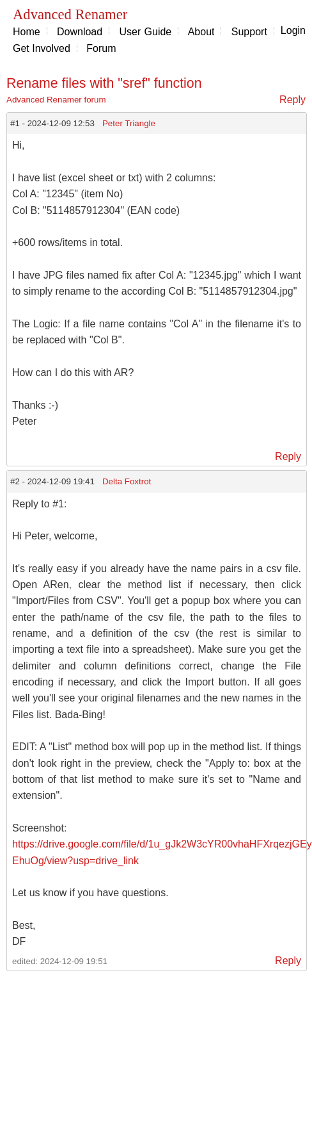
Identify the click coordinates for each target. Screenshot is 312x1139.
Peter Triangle (128, 123)
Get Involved (41, 48)
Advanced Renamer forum (56, 99)
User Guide (145, 31)
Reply (292, 99)
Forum (101, 48)
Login (293, 30)
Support (249, 31)
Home (26, 31)
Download (79, 31)
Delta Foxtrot (126, 481)
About (201, 31)
